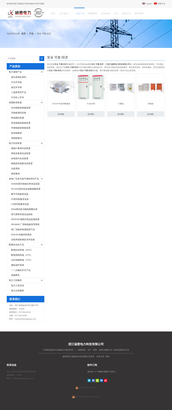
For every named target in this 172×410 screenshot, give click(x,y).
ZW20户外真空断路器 (61, 104)
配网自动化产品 (26, 244)
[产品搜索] (23, 58)
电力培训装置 (26, 143)
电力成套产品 (26, 72)
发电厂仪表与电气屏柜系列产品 (26, 178)
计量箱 (121, 104)
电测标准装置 (26, 102)
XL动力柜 (91, 104)
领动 (107, 356)
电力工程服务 (26, 280)
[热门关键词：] (41, 58)
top (166, 398)
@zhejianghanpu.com (27, 319)
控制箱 (150, 104)
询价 (61, 114)
